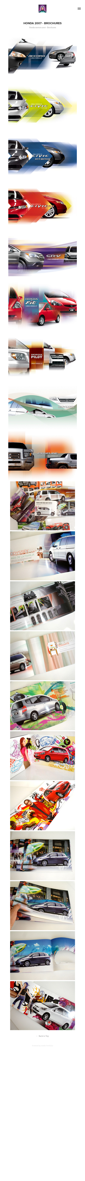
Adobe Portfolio (47, 1046)
